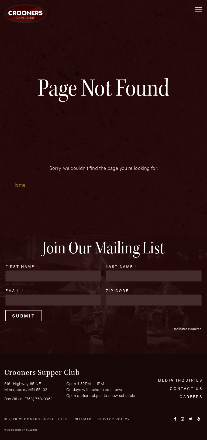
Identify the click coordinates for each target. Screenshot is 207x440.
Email (14, 290)
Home (18, 184)
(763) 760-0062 (39, 398)
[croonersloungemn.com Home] (25, 13)
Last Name (121, 266)
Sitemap (83, 419)
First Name (22, 266)
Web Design (12, 429)
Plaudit (31, 429)
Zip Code (117, 290)
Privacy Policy (114, 419)
